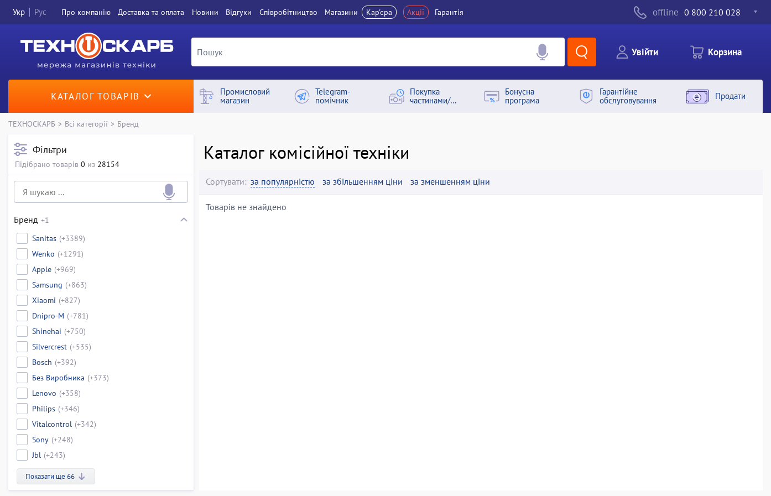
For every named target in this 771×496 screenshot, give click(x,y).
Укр (19, 12)
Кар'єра (379, 12)
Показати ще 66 (55, 476)
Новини (205, 12)
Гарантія (449, 12)
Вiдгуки (239, 12)
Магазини (341, 12)
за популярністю (283, 181)
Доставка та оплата (151, 12)
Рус (40, 12)
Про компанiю (86, 12)
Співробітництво (288, 12)
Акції (415, 12)
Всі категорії (86, 123)
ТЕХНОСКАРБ (31, 123)
